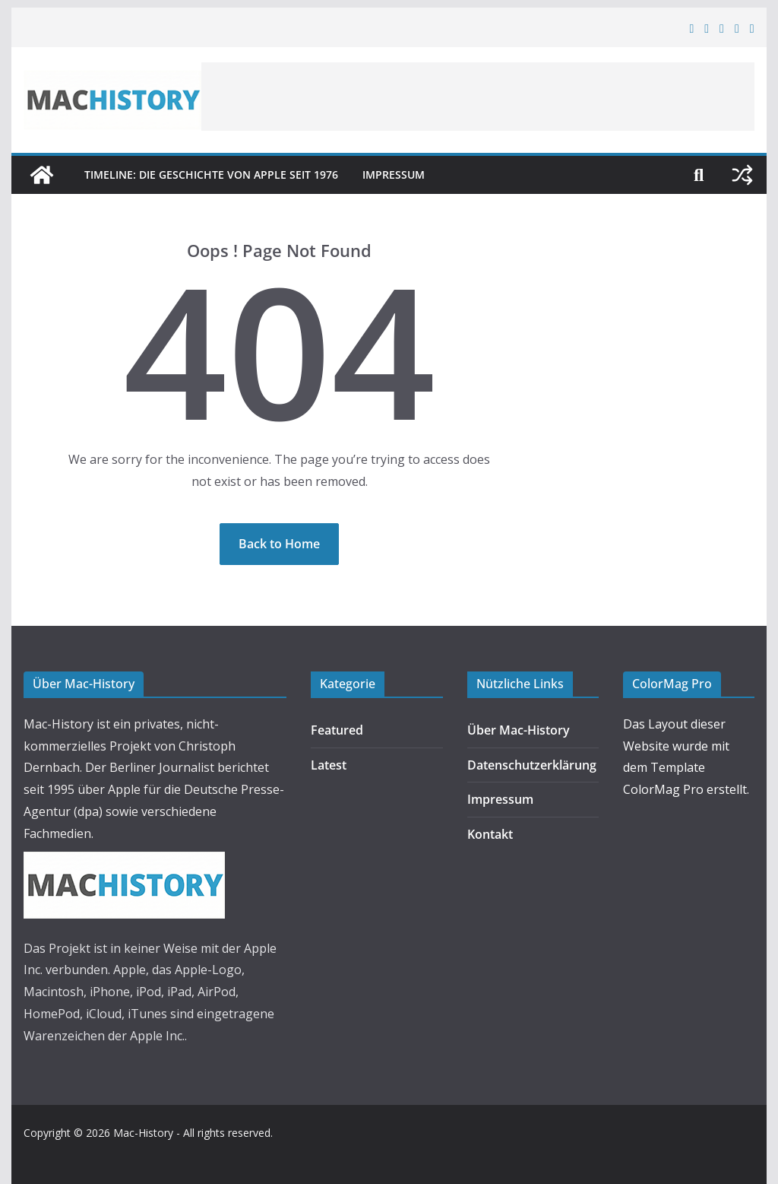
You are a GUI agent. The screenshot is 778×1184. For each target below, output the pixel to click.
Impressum (393, 174)
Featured (337, 730)
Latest (328, 765)
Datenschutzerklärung (531, 765)
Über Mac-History (518, 730)
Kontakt (490, 834)
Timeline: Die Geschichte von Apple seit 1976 (211, 174)
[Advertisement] (477, 96)
